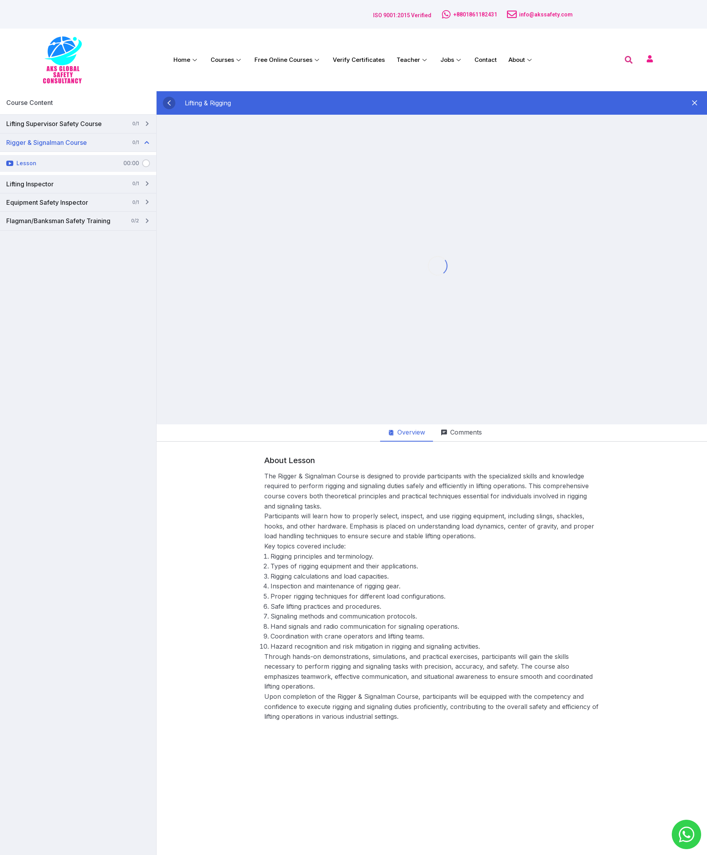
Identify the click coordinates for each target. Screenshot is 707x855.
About (521, 59)
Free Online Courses (287, 59)
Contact (485, 59)
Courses (227, 59)
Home (186, 59)
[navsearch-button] (629, 60)
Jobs (451, 59)
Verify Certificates (359, 59)
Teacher (413, 59)
